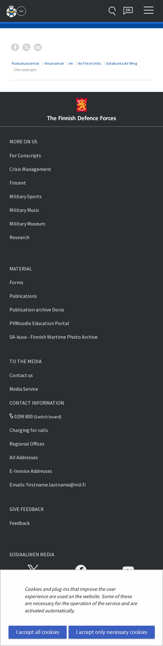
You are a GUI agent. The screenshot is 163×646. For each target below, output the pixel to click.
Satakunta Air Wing (121, 63)
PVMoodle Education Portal (39, 323)
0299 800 (21, 416)
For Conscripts (25, 155)
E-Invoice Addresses (30, 471)
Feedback (19, 523)
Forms (16, 282)
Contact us (21, 375)
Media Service (23, 389)
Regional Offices (27, 443)
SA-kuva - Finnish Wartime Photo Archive (53, 337)
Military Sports (25, 196)
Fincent (17, 182)
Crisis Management (30, 169)
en (70, 63)
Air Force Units (89, 63)
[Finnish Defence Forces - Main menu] (21, 11)
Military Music (24, 210)
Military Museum (27, 223)
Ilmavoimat (54, 63)
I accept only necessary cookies (111, 632)
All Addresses (23, 457)
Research (19, 237)
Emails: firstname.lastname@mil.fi (47, 484)
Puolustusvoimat (25, 63)
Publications (23, 296)
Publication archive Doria (36, 309)
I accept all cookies (37, 632)
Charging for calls (28, 430)
